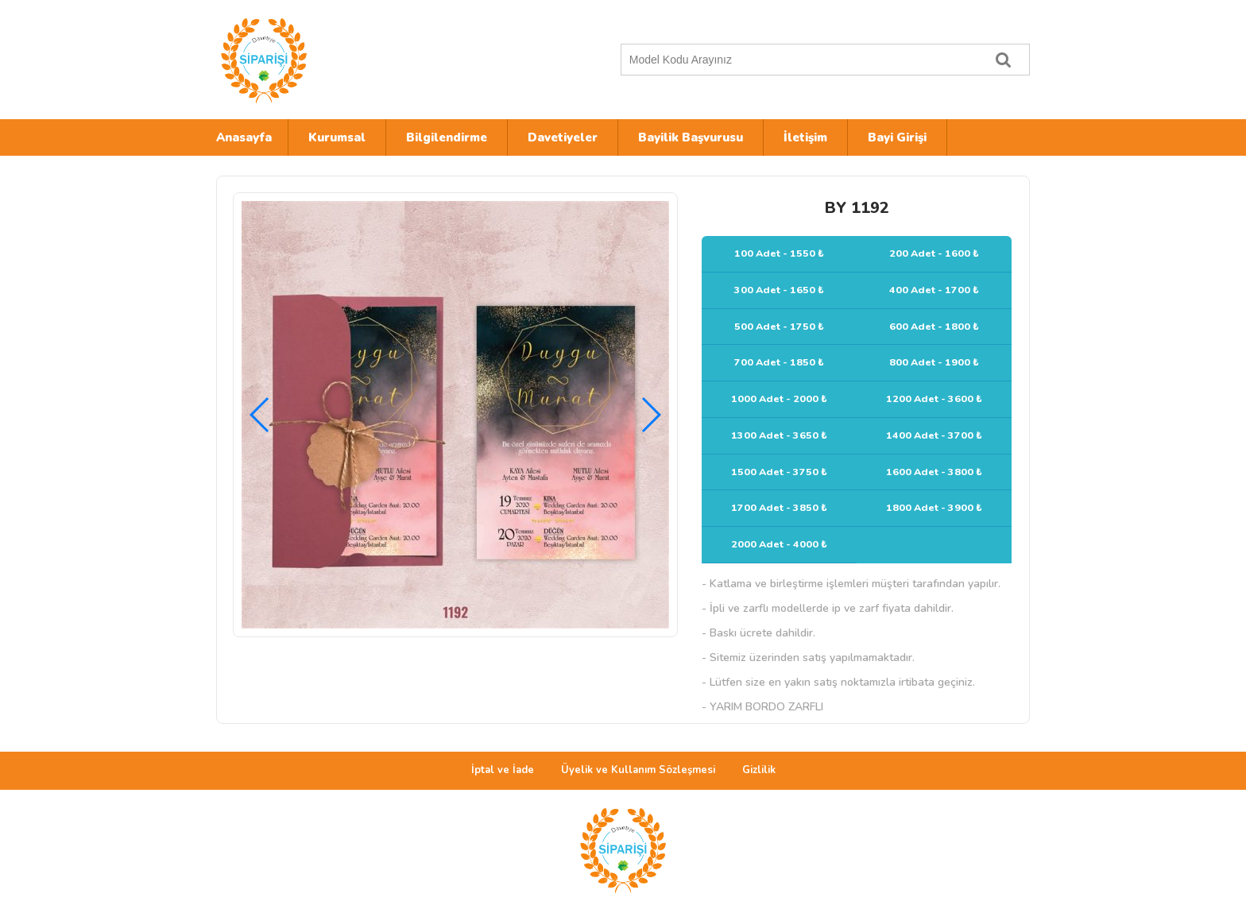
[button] (650, 414)
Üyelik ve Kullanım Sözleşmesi (638, 770)
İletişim (805, 137)
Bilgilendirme (446, 137)
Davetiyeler (563, 137)
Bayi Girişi (897, 137)
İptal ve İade (502, 770)
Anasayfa (244, 137)
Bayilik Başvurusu (690, 137)
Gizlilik (759, 770)
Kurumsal (337, 137)
